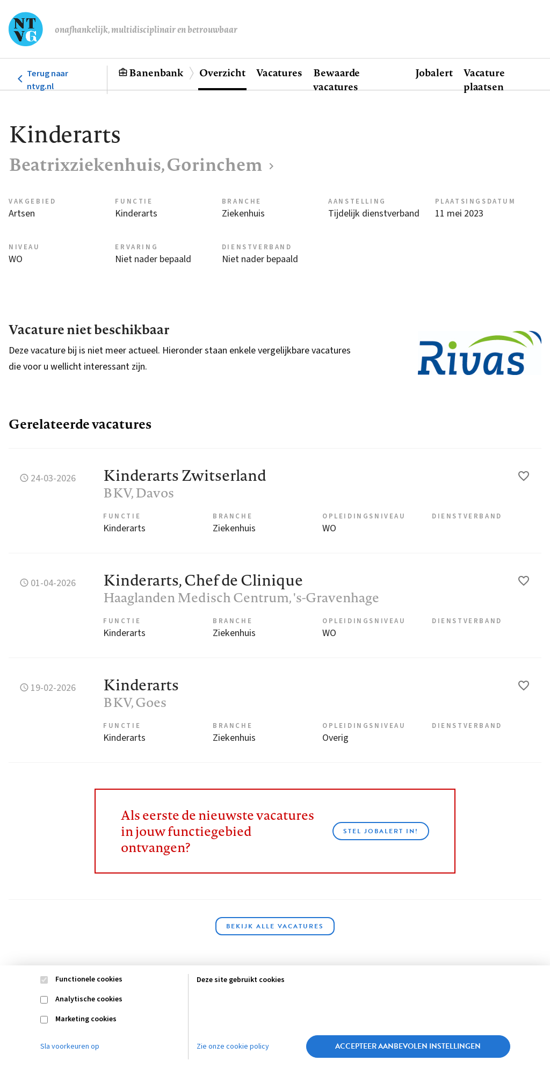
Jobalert (434, 73)
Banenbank (156, 73)
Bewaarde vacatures (336, 79)
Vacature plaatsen (484, 79)
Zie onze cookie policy (233, 1046)
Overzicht (222, 73)
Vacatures (279, 73)
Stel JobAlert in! (380, 831)
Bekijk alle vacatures (275, 926)
